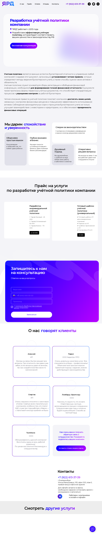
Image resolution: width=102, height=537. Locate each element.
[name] (31, 289)
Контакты (55, 4)
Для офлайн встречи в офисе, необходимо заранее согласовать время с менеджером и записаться (75, 490)
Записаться (31, 315)
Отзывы (46, 4)
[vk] (98, 3)
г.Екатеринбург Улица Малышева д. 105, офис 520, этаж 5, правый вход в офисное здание (75, 482)
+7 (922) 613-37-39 (75, 4)
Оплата (37, 4)
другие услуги (60, 508)
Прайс (29, 4)
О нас (22, 4)
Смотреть (34, 508)
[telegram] (89, 3)
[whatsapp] (93, 3)
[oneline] (31, 301)
